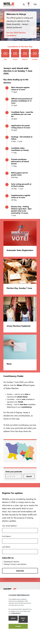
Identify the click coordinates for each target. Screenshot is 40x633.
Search (29, 476)
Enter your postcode (14, 471)
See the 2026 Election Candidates (20, 34)
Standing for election (10, 561)
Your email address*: (9, 526)
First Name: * (7, 536)
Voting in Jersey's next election (14, 564)
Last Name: (6, 547)
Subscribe (20, 571)
